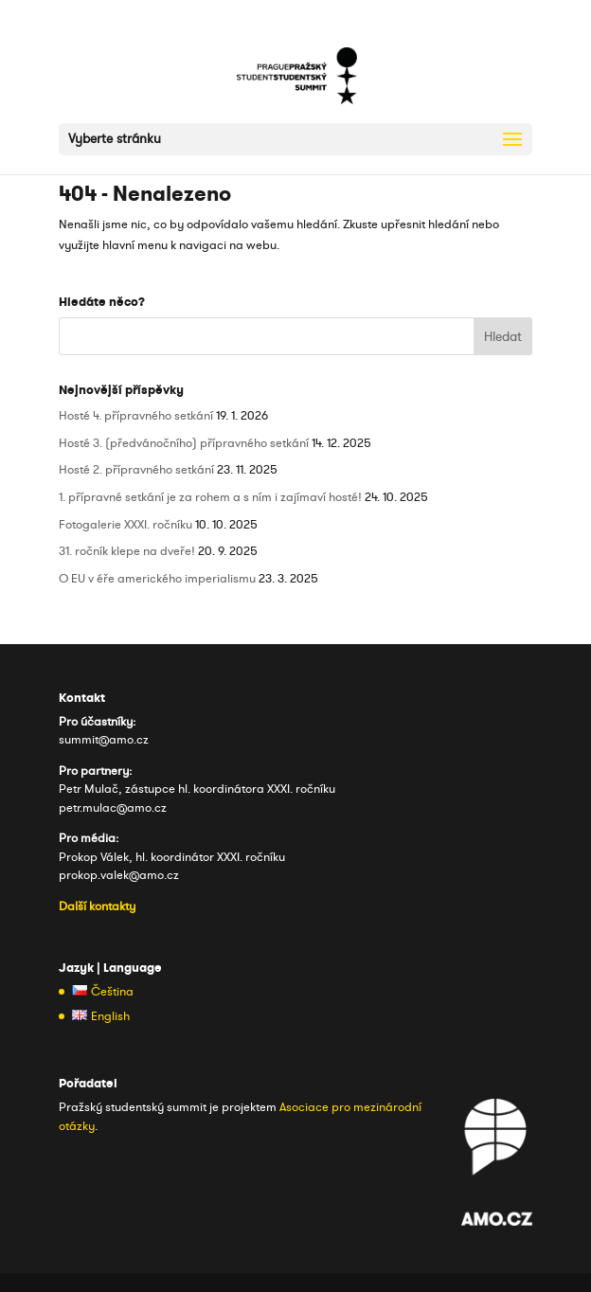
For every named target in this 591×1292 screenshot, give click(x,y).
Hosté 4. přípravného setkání (136, 415)
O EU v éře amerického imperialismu (157, 578)
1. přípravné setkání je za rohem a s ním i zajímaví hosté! (210, 497)
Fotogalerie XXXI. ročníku (125, 524)
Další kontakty (97, 906)
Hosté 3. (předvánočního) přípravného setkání (184, 443)
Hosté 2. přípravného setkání (136, 469)
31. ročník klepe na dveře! (127, 551)
